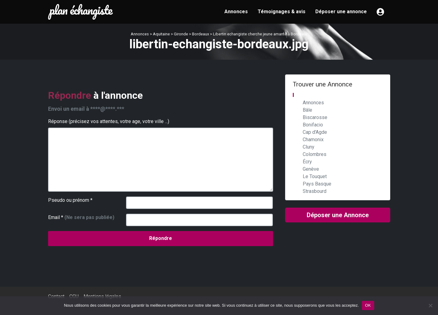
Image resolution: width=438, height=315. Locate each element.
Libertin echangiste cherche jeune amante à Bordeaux (260, 34)
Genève (311, 169)
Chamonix (313, 139)
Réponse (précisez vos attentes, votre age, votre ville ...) (108, 121)
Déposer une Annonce (338, 215)
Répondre (160, 238)
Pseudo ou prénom (70, 200)
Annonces (236, 11)
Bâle (307, 110)
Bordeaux (200, 34)
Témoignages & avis (281, 11)
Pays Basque (317, 184)
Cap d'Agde (315, 132)
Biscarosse (315, 117)
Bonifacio (313, 125)
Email (81, 217)
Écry (307, 162)
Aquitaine (161, 34)
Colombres (314, 154)
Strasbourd (314, 191)
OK (368, 305)
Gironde (181, 34)
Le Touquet (315, 176)
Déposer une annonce (341, 11)
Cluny (308, 147)
